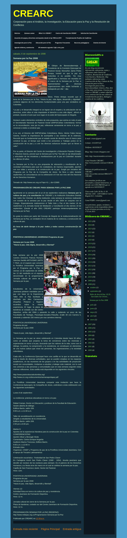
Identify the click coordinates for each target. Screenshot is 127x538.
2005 (90, 332)
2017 (90, 251)
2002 (90, 343)
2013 (90, 266)
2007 (90, 324)
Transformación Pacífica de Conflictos (78, 38)
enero (92, 320)
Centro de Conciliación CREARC (66, 33)
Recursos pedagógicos (81, 43)
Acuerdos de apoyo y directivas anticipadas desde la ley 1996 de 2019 (37, 38)
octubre (93, 287)
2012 (90, 269)
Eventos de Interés (99, 43)
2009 (90, 281)
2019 (90, 243)
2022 (90, 232)
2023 (90, 229)
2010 (90, 277)
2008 (90, 284)
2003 (90, 339)
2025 (90, 221)
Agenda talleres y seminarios (24, 47)
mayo (92, 312)
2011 (90, 273)
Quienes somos (29, 33)
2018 (90, 247)
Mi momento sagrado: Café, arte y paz (51, 47)
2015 (90, 258)
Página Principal (50, 529)
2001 (90, 346)
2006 (90, 328)
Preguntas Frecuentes (62, 43)
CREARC (33, 13)
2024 (90, 225)
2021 (90, 236)
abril (92, 316)
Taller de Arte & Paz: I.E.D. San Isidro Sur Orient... (100, 295)
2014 (90, 262)
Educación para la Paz (43, 43)
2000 (90, 350)
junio (92, 308)
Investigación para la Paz (23, 43)
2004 (90, 335)
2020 (90, 240)
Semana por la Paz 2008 (99, 300)
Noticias (17, 33)
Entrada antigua (72, 529)
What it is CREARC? (45, 33)
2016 (90, 255)
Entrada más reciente (25, 529)
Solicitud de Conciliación (89, 33)
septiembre (94, 291)
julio (92, 305)
